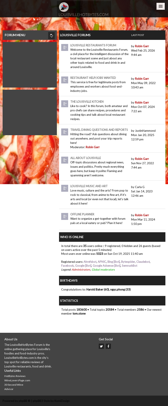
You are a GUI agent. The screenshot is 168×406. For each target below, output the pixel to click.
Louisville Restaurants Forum (93, 45)
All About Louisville (85, 158)
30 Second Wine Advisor (13, 387)
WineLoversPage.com (17, 380)
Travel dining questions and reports (99, 130)
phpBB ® (24, 401)
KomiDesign (62, 401)
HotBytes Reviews (15, 376)
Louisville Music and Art (89, 186)
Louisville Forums (75, 35)
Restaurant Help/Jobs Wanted (93, 78)
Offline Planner (82, 214)
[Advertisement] (30, 63)
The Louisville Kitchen (87, 101)
